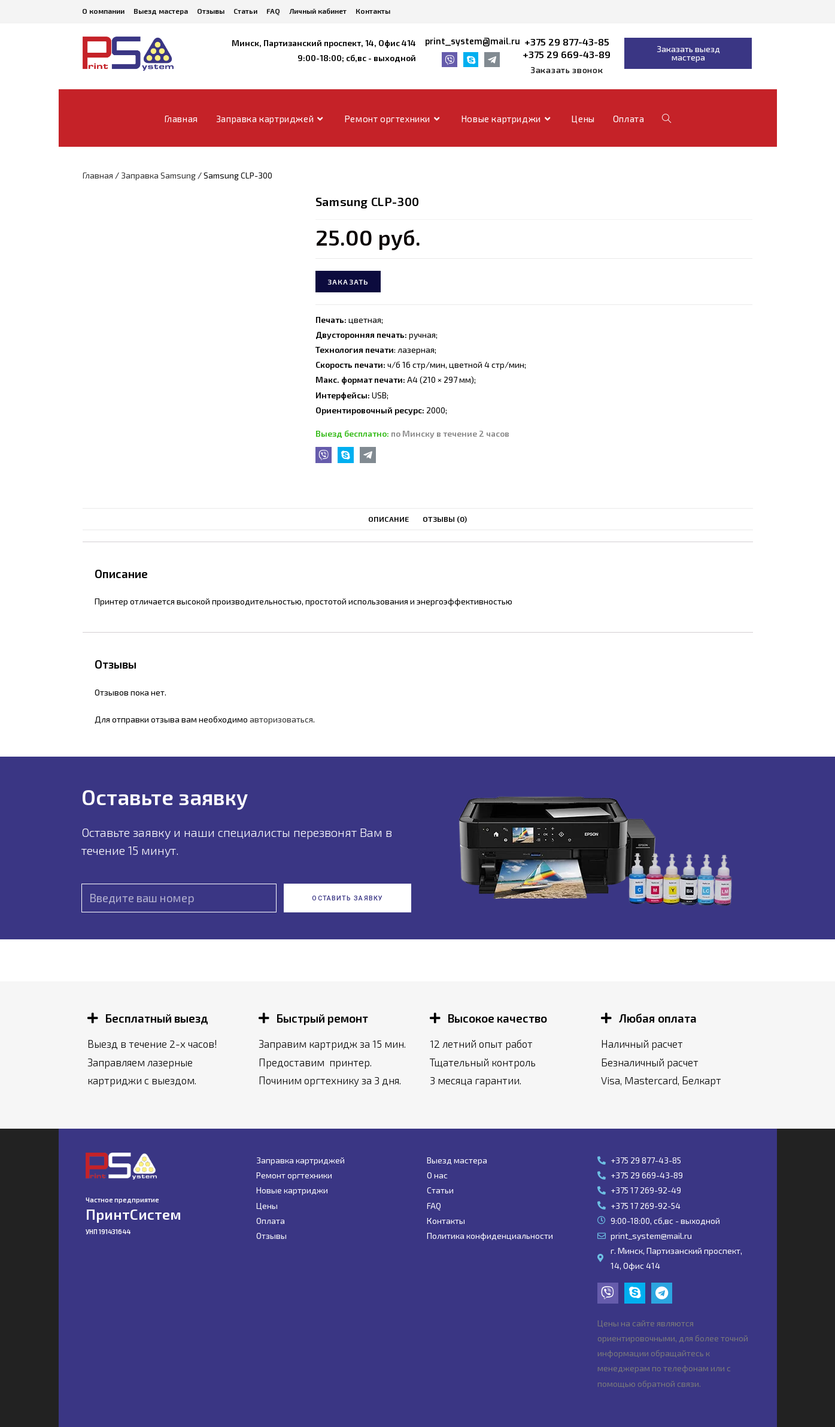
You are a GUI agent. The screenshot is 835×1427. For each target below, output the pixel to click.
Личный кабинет (318, 11)
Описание (388, 519)
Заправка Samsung (158, 175)
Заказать (348, 281)
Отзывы (210, 11)
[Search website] (666, 118)
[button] (566, 70)
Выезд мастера (160, 11)
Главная (98, 175)
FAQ (273, 11)
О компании (103, 11)
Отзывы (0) (445, 519)
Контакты (373, 11)
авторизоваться (281, 719)
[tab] (388, 519)
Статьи (245, 11)
